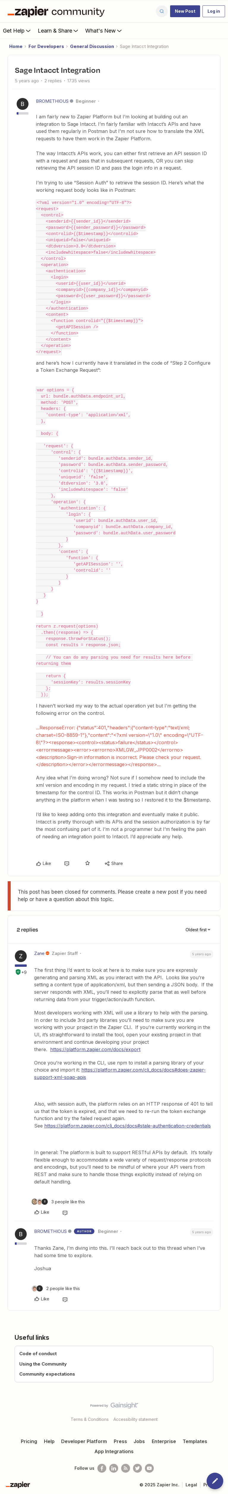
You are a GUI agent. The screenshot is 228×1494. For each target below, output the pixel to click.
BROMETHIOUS (52, 101)
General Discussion (92, 46)
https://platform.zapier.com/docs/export (95, 1049)
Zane (39, 953)
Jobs (139, 1441)
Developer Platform (84, 1441)
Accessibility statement (135, 1419)
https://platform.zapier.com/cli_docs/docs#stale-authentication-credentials (127, 1126)
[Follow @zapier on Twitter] (137, 1468)
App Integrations (114, 1451)
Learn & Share (58, 30)
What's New (104, 30)
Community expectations (47, 1374)
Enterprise (164, 1441)
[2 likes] (55, 1288)
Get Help (17, 30)
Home (16, 46)
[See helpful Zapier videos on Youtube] (149, 1468)
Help (49, 1441)
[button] (185, 11)
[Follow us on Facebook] (101, 1468)
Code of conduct (38, 1353)
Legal (191, 1484)
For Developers (46, 46)
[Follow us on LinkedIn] (113, 1468)
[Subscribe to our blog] (125, 1468)
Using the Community (43, 1364)
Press (120, 1441)
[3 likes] (58, 1202)
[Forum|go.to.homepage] (57, 11)
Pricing (29, 1441)
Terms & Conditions (90, 1419)
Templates (195, 1441)
